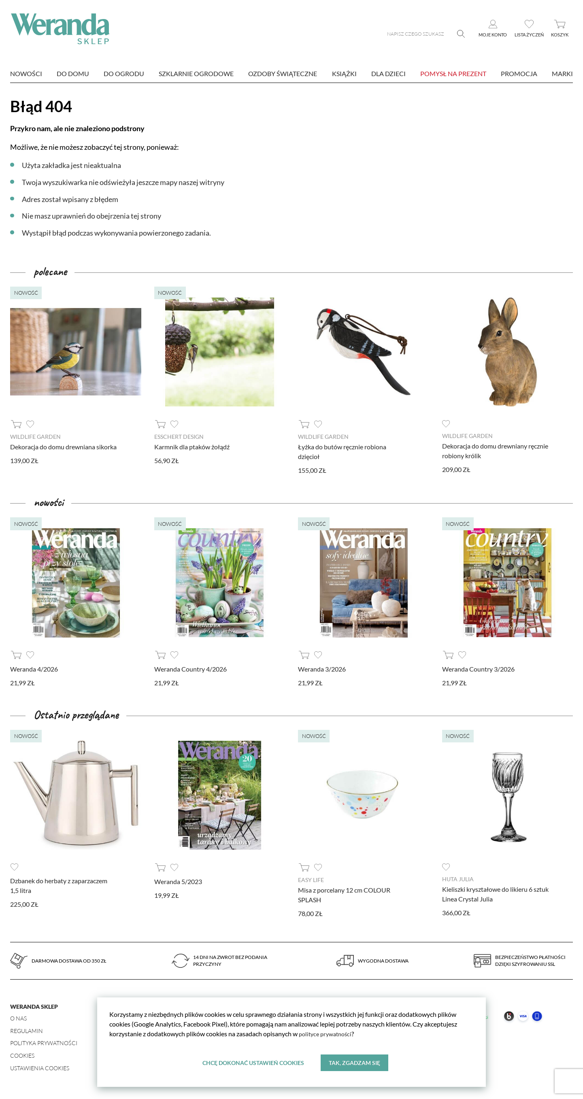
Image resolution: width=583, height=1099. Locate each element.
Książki (344, 73)
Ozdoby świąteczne (282, 73)
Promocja (519, 73)
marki (562, 73)
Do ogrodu (124, 73)
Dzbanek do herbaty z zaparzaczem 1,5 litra (58, 885)
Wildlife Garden (35, 436)
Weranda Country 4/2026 (190, 668)
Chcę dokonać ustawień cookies (253, 1062)
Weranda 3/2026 (322, 668)
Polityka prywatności (43, 1042)
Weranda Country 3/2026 (478, 668)
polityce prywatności (328, 1033)
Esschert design (179, 436)
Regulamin (26, 1030)
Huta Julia (458, 878)
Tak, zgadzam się (355, 1062)
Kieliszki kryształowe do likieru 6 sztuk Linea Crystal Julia (495, 893)
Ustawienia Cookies (39, 1067)
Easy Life (311, 879)
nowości (26, 73)
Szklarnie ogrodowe (196, 73)
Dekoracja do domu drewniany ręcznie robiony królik (495, 450)
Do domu (73, 73)
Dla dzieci (388, 73)
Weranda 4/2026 (34, 668)
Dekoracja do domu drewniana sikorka (63, 447)
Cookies (22, 1055)
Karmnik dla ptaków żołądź (192, 447)
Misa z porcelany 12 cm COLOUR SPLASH (344, 894)
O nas (18, 1017)
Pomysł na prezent (453, 73)
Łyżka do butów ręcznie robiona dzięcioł (342, 451)
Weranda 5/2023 (178, 881)
